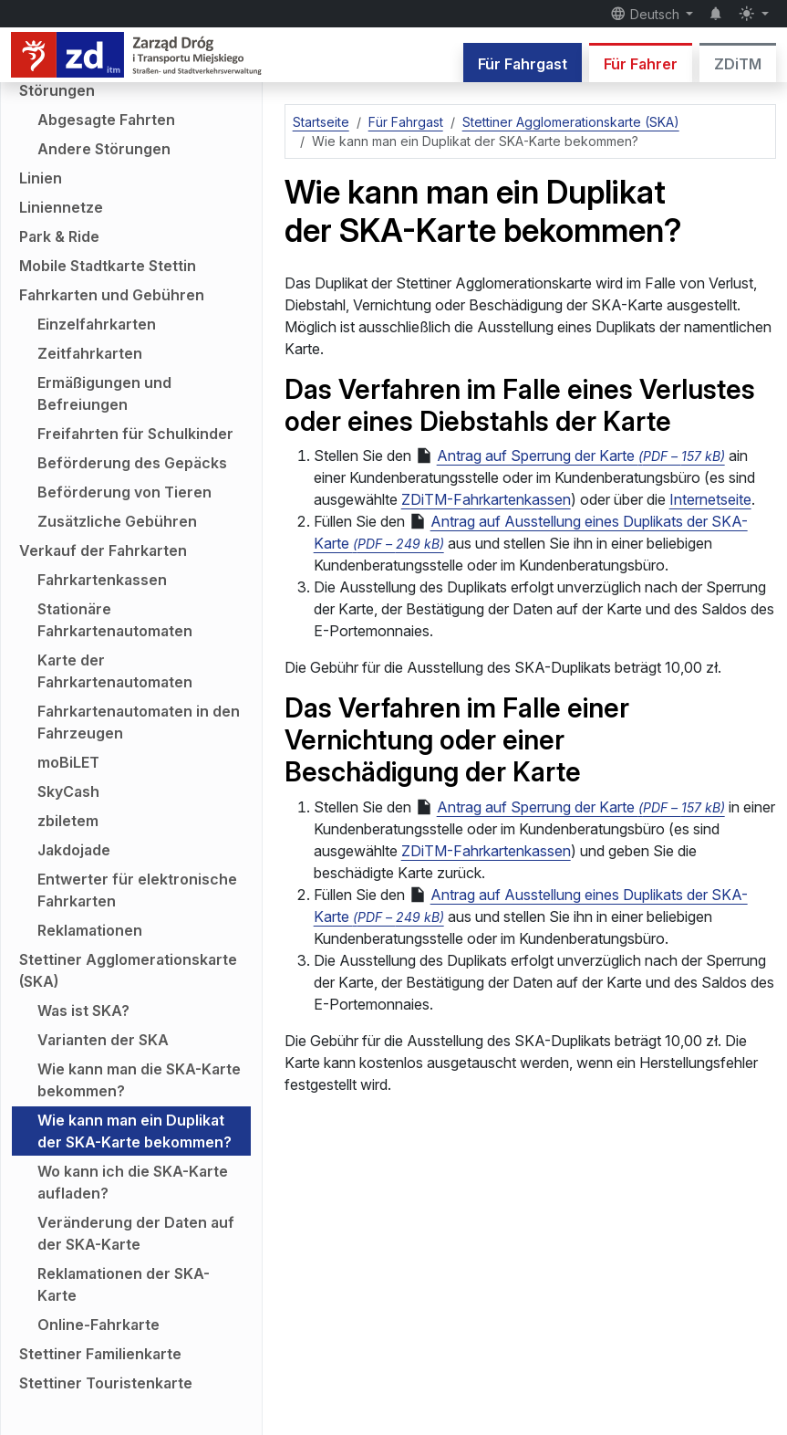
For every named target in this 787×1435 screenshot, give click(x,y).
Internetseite (710, 499)
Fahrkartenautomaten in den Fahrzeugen (138, 722)
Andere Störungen (104, 149)
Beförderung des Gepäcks (132, 463)
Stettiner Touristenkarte (105, 1383)
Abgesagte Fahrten (106, 119)
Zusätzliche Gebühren (117, 521)
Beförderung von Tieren (124, 492)
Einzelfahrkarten (96, 324)
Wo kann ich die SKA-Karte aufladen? (132, 1182)
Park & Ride (59, 236)
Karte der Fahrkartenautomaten (114, 671)
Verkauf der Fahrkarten (103, 550)
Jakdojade (73, 850)
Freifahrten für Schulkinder (135, 433)
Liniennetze (61, 207)
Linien (40, 178)
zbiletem (67, 821)
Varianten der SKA (103, 1040)
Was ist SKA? (83, 1010)
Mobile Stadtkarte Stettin (107, 266)
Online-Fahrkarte (98, 1324)
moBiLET (68, 762)
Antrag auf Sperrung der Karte (570, 455)
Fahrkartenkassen (102, 580)
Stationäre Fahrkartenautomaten (114, 620)
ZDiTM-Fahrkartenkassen (486, 499)
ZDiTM (737, 64)
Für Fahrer (641, 64)
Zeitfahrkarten (89, 353)
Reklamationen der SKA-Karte (123, 1284)
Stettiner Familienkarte (100, 1354)
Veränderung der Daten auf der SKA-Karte (135, 1233)
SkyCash (68, 791)
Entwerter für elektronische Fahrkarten (137, 890)
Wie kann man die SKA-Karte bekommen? (139, 1080)
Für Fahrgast (522, 64)
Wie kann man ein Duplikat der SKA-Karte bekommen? (134, 1131)
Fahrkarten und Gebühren (111, 295)
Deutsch (646, 13)
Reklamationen (89, 930)
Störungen (57, 90)
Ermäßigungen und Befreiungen (104, 393)
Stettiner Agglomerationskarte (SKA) (128, 970)
